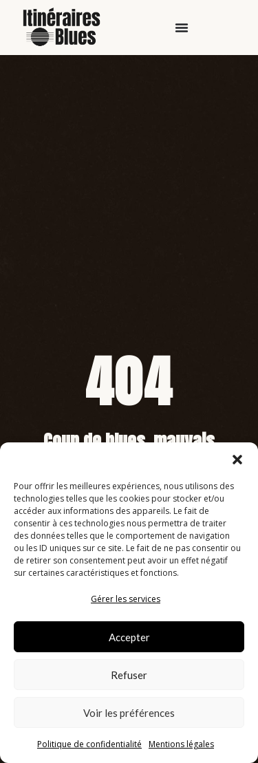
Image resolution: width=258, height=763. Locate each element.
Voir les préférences (129, 713)
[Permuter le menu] (182, 27)
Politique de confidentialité (89, 744)
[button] (237, 459)
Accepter (129, 637)
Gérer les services (125, 599)
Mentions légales (181, 744)
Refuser (129, 675)
